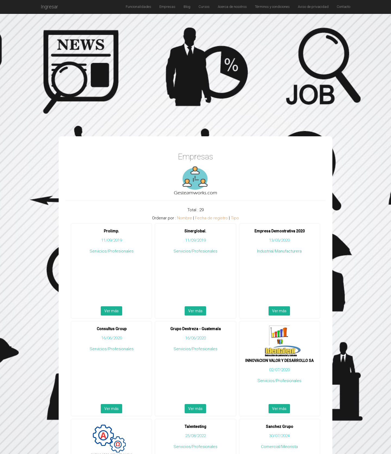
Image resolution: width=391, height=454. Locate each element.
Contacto (343, 7)
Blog (187, 7)
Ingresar (49, 7)
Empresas (167, 7)
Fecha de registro (211, 218)
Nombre (184, 218)
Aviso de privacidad (313, 7)
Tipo (235, 218)
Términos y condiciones (272, 7)
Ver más (111, 311)
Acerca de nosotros (232, 7)
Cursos (204, 7)
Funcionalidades (138, 7)
